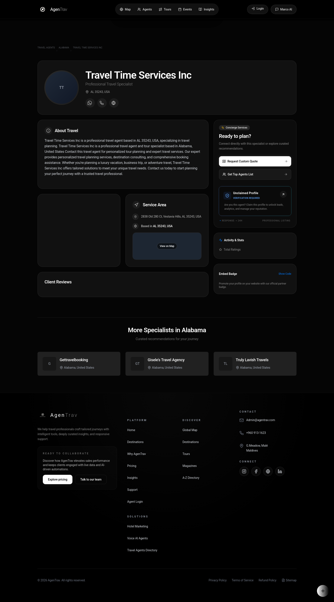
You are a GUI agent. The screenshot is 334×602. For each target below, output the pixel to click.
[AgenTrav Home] (57, 415)
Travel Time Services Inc (87, 47)
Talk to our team (90, 479)
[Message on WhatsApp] (90, 103)
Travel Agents (46, 47)
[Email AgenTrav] (268, 422)
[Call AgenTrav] (268, 435)
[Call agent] (102, 103)
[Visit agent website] (114, 103)
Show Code (285, 273)
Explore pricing (57, 479)
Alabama (64, 47)
